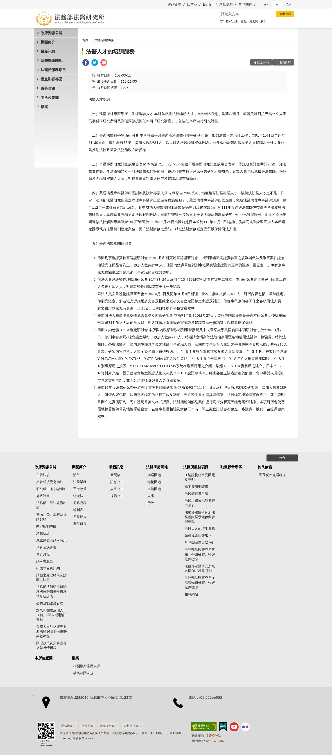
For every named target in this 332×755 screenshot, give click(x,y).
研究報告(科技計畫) (50, 489)
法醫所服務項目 (53, 70)
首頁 (85, 40)
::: (33, 2)
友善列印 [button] (285, 62)
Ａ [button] (277, 4)
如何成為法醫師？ (198, 535)
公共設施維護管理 (49, 603)
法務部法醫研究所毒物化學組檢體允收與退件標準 (200, 554)
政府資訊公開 (51, 33)
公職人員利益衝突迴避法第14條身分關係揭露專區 (51, 631)
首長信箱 (48, 88)
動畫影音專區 (51, 79)
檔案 (44, 106)
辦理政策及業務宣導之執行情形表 (51, 645)
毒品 (244, 21)
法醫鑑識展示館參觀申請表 (200, 502)
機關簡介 (48, 42)
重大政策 (80, 489)
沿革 (76, 475)
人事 (150, 496)
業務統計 (43, 533)
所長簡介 (80, 517)
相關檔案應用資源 (86, 666)
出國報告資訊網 (48, 568)
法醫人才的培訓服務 (110, 51)
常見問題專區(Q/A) (199, 542)
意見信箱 (226, 4)
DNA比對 (232, 21)
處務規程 (80, 503)
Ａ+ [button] (288, 4)
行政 (150, 503)
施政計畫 (43, 496)
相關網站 (191, 594)
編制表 (78, 510)
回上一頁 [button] (263, 62)
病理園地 (154, 475)
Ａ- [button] (265, 4)
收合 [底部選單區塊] (282, 457)
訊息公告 (117, 482)
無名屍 (253, 21)
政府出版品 (44, 561)
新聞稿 (115, 475)
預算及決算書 (46, 547)
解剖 (264, 21)
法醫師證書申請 (196, 493)
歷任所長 (80, 524)
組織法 (78, 496)
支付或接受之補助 (49, 482)
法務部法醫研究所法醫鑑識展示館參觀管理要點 (200, 517)
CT (222, 21)
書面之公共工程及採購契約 (51, 516)
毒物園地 (154, 482)
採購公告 (117, 496)
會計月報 (43, 554)
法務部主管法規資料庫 (51, 505)
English (208, 4)
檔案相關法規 (83, 673)
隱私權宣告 (68, 726)
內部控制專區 (46, 526)
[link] (85, 63)
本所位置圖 (50, 97)
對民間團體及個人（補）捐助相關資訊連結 (51, 615)
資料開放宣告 (132, 726)
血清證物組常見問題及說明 (200, 477)
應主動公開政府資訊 (51, 540)
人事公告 (117, 489)
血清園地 (154, 489)
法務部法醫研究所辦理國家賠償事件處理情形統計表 (51, 591)
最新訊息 (48, 51)
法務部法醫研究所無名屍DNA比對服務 (200, 568)
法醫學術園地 (51, 60)
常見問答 (245, 4)
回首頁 (192, 4)
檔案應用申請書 (196, 486)
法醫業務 (80, 482)
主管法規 (43, 475)
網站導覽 (174, 4)
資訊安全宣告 (108, 726)
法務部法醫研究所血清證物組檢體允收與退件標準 (200, 582)
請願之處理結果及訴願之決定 (51, 577)
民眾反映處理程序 (272, 475)
